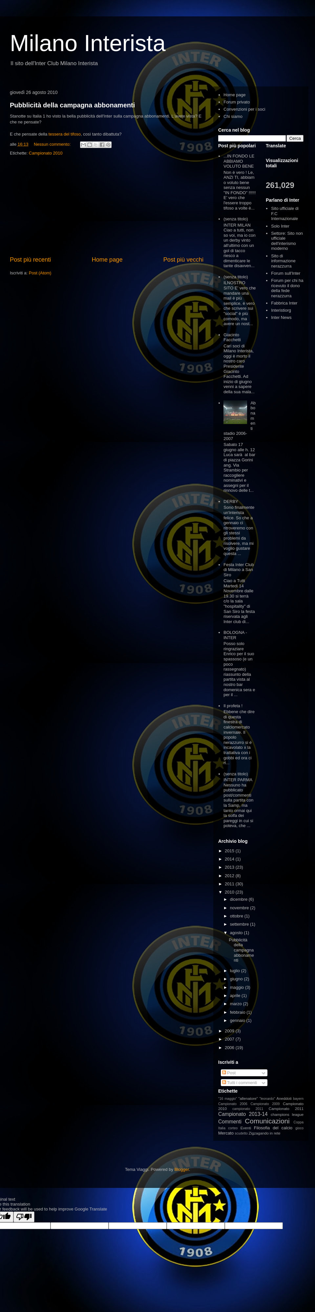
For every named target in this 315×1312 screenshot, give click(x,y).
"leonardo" (267, 1098)
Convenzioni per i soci (244, 109)
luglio (235, 970)
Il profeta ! (232, 705)
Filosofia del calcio (273, 1127)
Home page (107, 259)
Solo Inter (280, 226)
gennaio (238, 1020)
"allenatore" (248, 1098)
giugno (237, 978)
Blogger (182, 1169)
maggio (237, 987)
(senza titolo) (235, 218)
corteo (233, 1128)
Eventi (246, 1128)
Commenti (230, 1121)
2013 (230, 867)
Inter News (281, 317)
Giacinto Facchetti (232, 337)
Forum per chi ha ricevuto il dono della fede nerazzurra (287, 288)
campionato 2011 (247, 1109)
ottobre (237, 916)
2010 (230, 892)
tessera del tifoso (65, 134)
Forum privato (236, 102)
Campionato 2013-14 (243, 1114)
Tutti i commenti (239, 1082)
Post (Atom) (40, 272)
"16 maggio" (227, 1098)
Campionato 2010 (46, 153)
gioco (299, 1128)
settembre (240, 924)
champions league (287, 1114)
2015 (230, 850)
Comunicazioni (267, 1121)
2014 (230, 859)
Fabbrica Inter (284, 303)
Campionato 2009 (265, 1104)
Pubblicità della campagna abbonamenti (72, 105)
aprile (236, 995)
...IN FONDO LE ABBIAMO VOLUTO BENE (238, 161)
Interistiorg (281, 310)
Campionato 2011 (286, 1108)
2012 (230, 875)
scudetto (241, 1133)
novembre (240, 907)
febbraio (238, 1012)
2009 (230, 1030)
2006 (230, 1047)
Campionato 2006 (232, 1104)
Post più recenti (30, 259)
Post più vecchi (183, 259)
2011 (230, 883)
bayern (298, 1098)
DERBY (230, 501)
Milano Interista (88, 43)
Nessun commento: (53, 144)
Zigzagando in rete (265, 1133)
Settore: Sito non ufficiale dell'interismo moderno (287, 241)
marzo (236, 1003)
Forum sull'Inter (285, 273)
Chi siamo (232, 116)
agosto (237, 932)
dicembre (239, 899)
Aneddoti (284, 1098)
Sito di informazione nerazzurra (283, 260)
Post (229, 1072)
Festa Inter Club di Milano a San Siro (238, 569)
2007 (230, 1039)
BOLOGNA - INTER (235, 635)
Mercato (226, 1133)
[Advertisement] (106, 206)
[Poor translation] (23, 1216)
